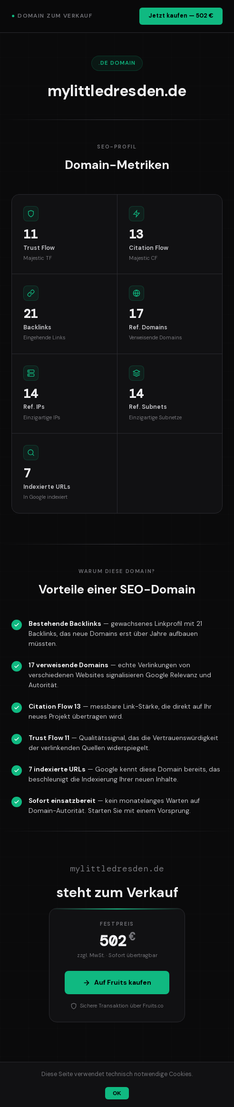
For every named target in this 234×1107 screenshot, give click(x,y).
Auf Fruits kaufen (117, 982)
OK (117, 1093)
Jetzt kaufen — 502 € (181, 16)
